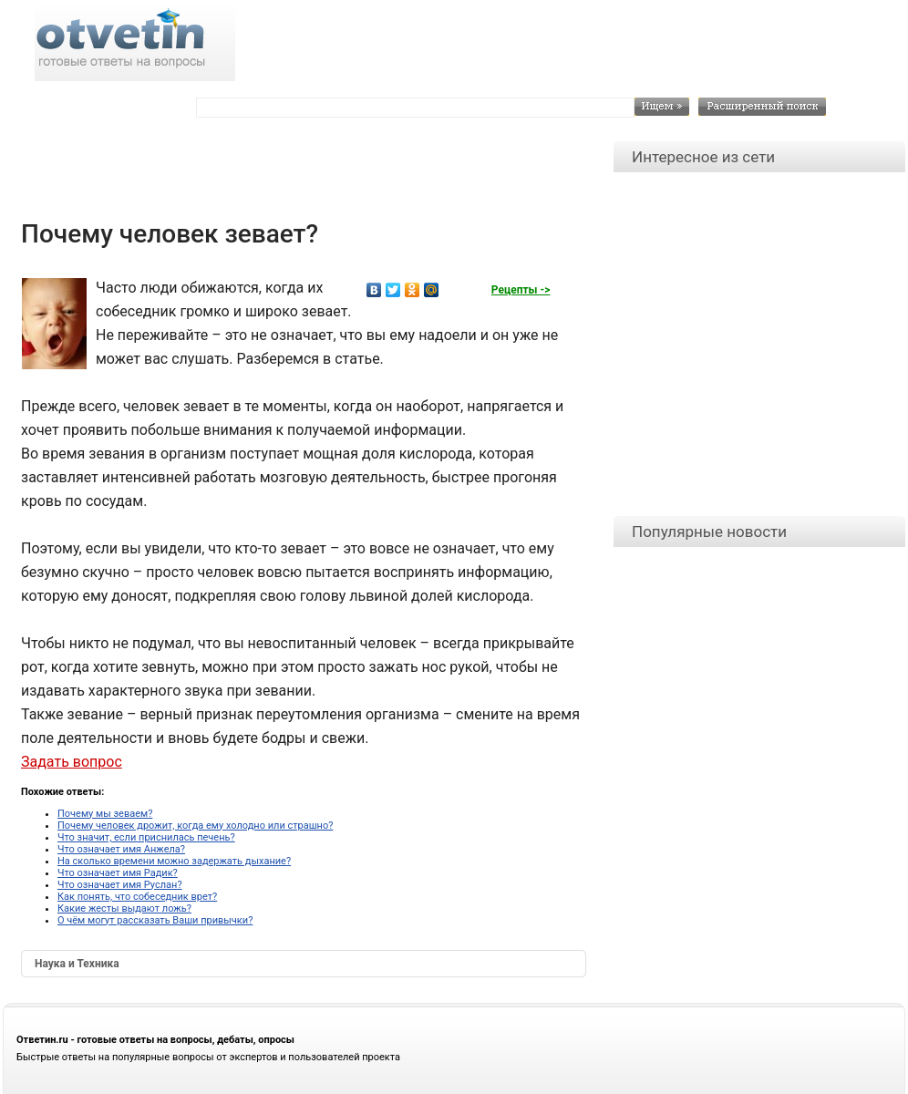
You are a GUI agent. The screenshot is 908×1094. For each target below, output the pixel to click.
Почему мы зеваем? (104, 814)
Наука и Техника (77, 963)
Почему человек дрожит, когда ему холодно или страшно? (195, 825)
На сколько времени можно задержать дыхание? (174, 861)
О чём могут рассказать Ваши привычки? (155, 920)
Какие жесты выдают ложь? (124, 908)
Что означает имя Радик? (117, 873)
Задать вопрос (71, 761)
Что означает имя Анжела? (121, 849)
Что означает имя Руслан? (119, 885)
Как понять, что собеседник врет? (137, 897)
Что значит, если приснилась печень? (146, 837)
